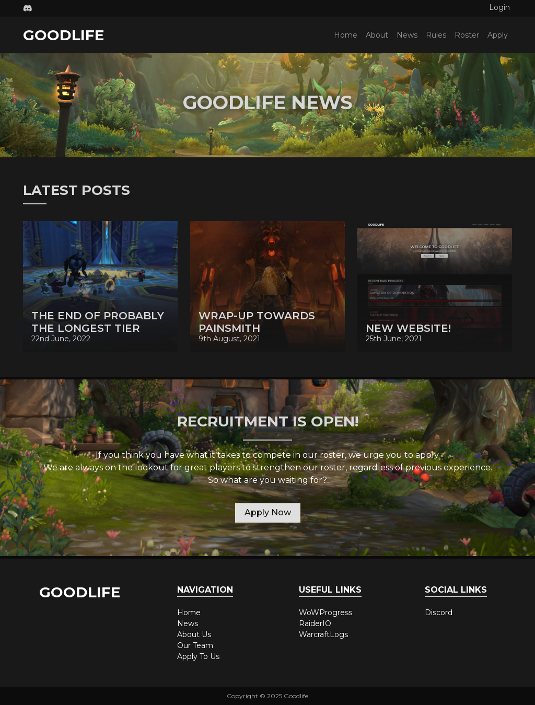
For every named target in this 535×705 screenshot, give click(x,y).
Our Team (195, 645)
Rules (436, 35)
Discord (438, 612)
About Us (194, 634)
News (407, 35)
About (377, 35)
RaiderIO (315, 623)
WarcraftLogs (323, 634)
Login (499, 7)
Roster (467, 35)
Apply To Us (198, 656)
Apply (497, 35)
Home (345, 35)
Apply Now (268, 512)
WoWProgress (325, 612)
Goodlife (63, 35)
